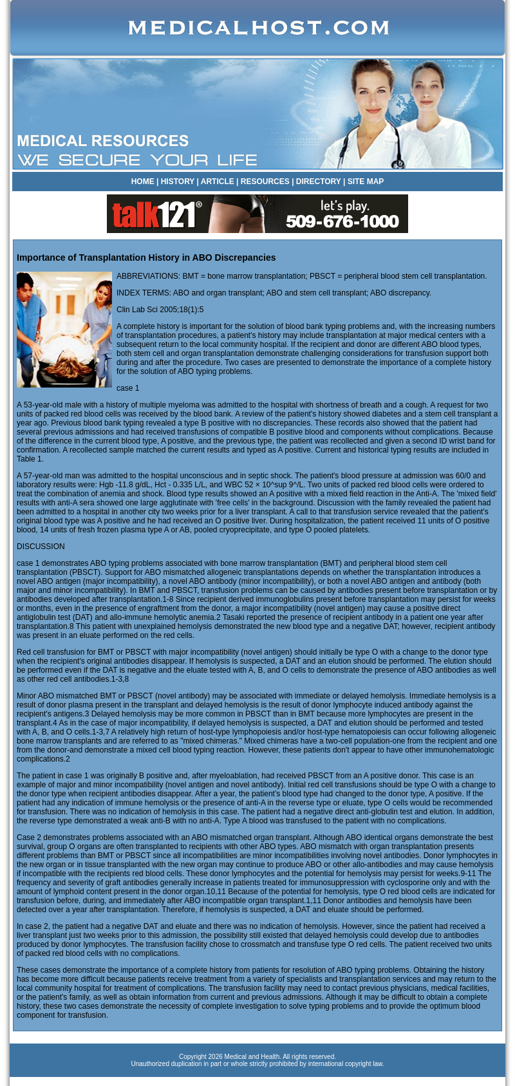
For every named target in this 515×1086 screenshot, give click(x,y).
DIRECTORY (318, 181)
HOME (142, 181)
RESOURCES (265, 181)
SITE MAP (366, 181)
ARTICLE (217, 181)
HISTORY (177, 181)
